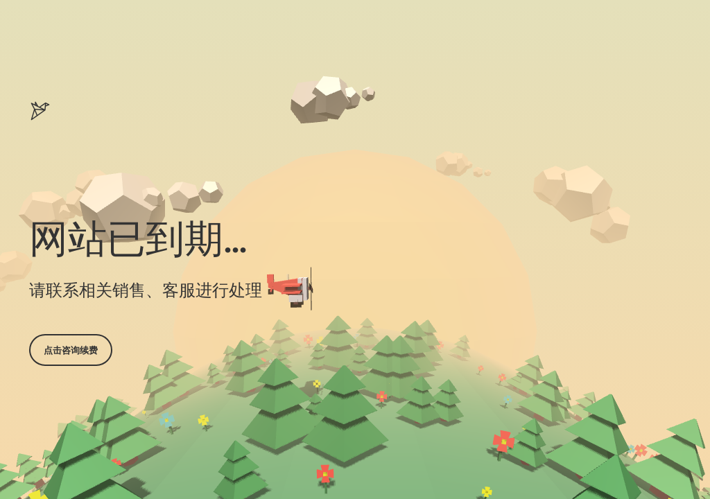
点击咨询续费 (71, 350)
